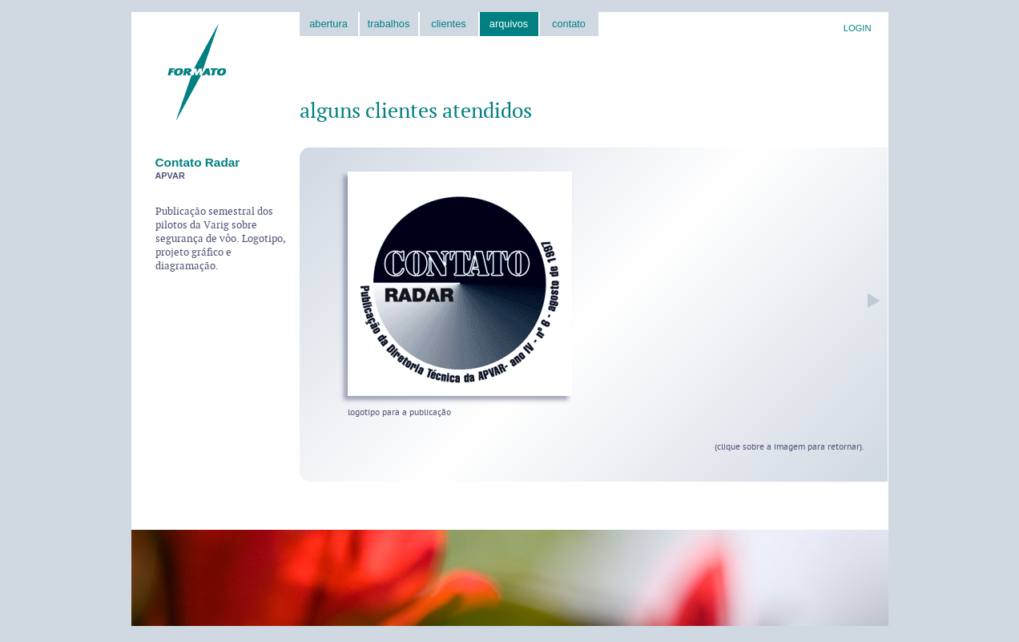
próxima (870, 300)
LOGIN (858, 28)
